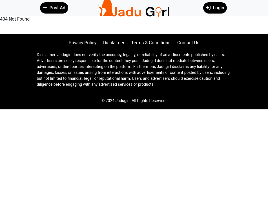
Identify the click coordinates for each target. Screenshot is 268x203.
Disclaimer (113, 42)
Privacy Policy (83, 42)
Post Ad (54, 7)
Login (215, 7)
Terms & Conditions (150, 42)
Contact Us (188, 42)
